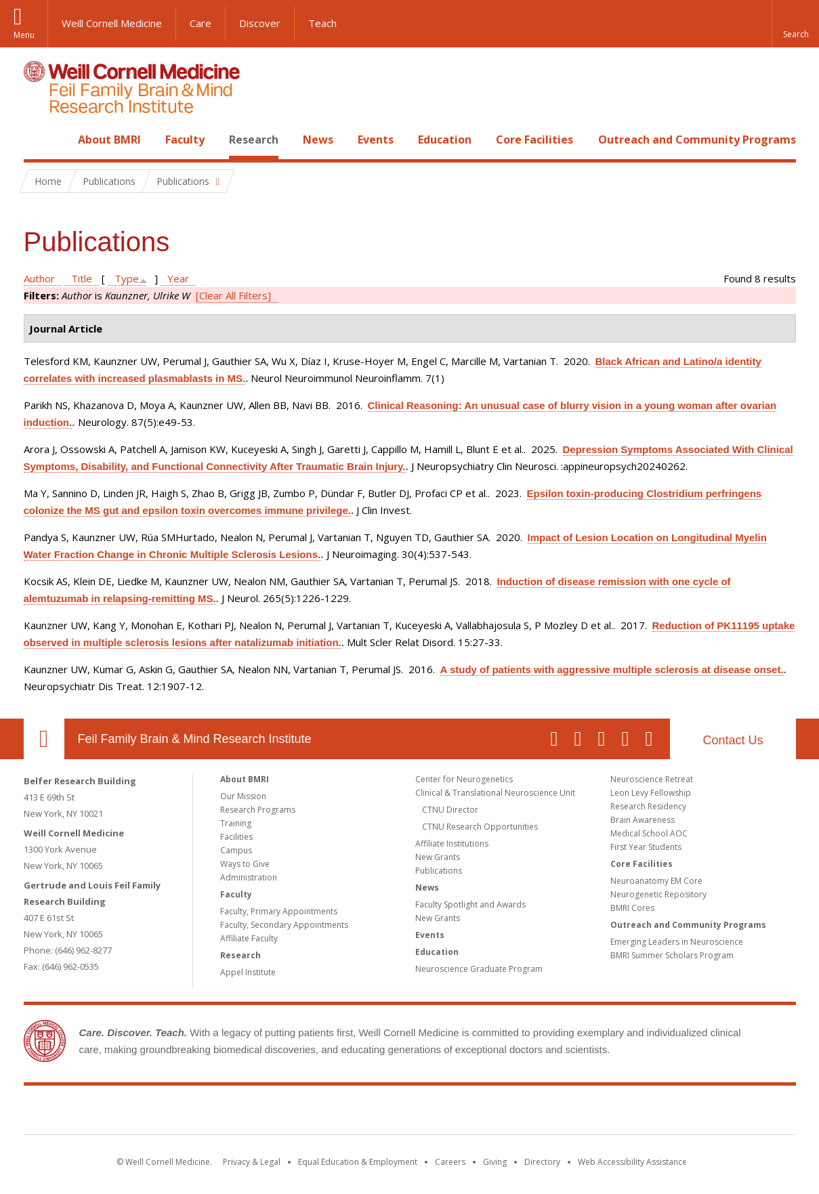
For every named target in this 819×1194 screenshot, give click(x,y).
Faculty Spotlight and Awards (470, 904)
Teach (322, 23)
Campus (236, 850)
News (318, 139)
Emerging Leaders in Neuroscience (676, 941)
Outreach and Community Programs (697, 139)
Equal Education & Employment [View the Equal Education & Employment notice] (357, 1162)
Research (253, 139)
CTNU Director (450, 809)
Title (81, 278)
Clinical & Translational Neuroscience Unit (495, 792)
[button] (795, 23)
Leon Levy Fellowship (650, 792)
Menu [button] (24, 35)
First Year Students (645, 847)
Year (178, 278)
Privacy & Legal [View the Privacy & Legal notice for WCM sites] (251, 1162)
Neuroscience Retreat (651, 779)
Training (235, 823)
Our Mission (243, 796)
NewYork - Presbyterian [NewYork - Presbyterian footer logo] (522, 1113)
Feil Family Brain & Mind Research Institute (195, 739)
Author (39, 278)
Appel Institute (248, 972)
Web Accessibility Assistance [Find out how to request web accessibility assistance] (632, 1162)
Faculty (185, 139)
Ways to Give (245, 864)
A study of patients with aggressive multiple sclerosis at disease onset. (612, 669)
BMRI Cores (632, 908)
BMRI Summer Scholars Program (672, 955)
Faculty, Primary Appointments (278, 911)
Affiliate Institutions (451, 843)
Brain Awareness (642, 820)
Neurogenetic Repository (658, 894)
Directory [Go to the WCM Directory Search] (542, 1162)
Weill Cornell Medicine (112, 23)
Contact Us (732, 740)
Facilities (236, 837)
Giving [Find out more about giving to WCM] (495, 1162)
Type (126, 278)
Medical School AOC (649, 833)
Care (200, 23)
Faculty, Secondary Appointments (284, 925)
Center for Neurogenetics (464, 779)
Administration (248, 877)
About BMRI (109, 139)
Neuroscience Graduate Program (479, 969)
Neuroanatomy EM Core (656, 881)
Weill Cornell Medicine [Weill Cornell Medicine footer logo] (310, 1113)
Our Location (44, 739)
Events (376, 139)
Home (38, 139)
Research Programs (257, 809)
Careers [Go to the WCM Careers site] (450, 1162)
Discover (259, 23)
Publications (438, 870)
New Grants (437, 857)
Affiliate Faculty (249, 938)
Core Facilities (534, 139)
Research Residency (648, 806)
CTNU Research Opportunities (480, 826)
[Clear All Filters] (233, 295)
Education (444, 139)
